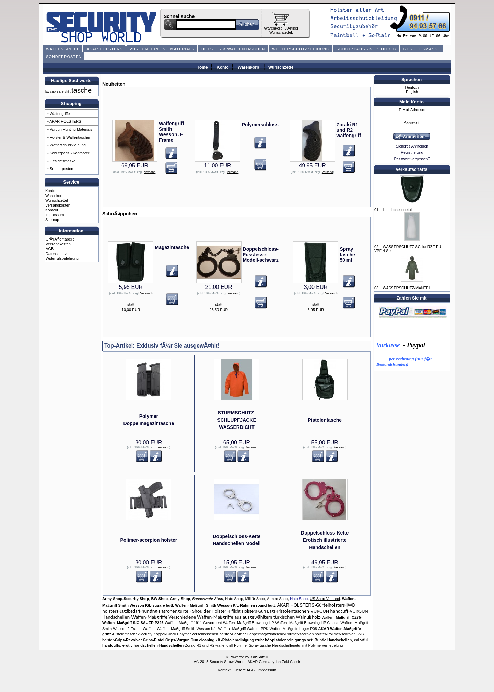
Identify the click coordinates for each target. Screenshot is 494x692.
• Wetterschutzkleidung (66, 145)
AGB (50, 249)
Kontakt (51, 210)
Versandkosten (57, 205)
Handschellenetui (397, 210)
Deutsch (412, 87)
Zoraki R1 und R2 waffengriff (349, 130)
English (412, 92)
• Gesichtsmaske (61, 161)
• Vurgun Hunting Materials (69, 129)
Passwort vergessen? (412, 159)
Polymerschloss (260, 124)
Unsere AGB (244, 670)
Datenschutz (56, 253)
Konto (223, 67)
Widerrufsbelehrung (62, 258)
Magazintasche (172, 247)
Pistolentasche (325, 420)
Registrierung (412, 152)
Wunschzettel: (281, 32)
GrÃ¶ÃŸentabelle (60, 239)
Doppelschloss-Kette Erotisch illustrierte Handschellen (325, 540)
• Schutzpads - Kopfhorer (68, 153)
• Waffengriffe (58, 114)
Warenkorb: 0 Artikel (281, 28)
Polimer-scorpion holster (148, 540)
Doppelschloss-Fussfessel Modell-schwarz (261, 254)
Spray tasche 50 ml (347, 254)
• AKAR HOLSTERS (64, 121)
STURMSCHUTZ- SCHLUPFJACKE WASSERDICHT (236, 420)
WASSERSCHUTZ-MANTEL (407, 288)
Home (202, 67)
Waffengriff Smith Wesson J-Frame (171, 132)
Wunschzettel (281, 67)
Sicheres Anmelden (412, 146)
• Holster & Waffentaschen (69, 137)
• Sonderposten (60, 169)
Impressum (54, 215)
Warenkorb (248, 67)
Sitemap (52, 220)
